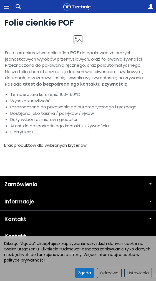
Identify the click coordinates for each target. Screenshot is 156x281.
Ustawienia (138, 273)
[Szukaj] (18, 6)
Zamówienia (78, 184)
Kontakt (78, 219)
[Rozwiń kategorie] (6, 6)
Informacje (78, 201)
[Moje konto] (150, 6)
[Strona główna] (78, 6)
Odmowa (109, 273)
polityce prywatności (24, 260)
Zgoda (84, 273)
